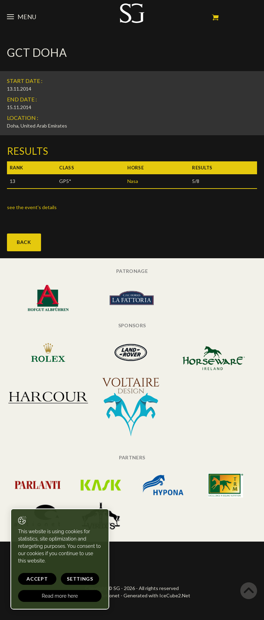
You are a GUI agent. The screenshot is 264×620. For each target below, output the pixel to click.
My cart (215, 17)
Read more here (60, 596)
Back (24, 242)
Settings (80, 579)
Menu (21, 17)
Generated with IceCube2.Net (156, 595)
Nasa (132, 181)
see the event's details (32, 207)
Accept (37, 579)
